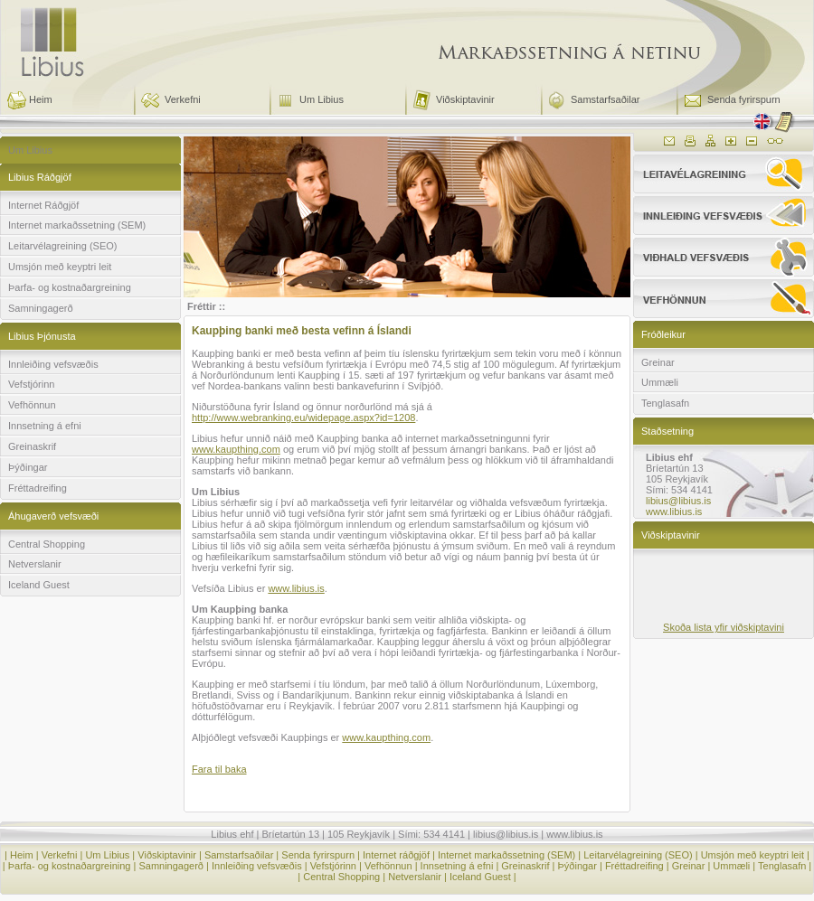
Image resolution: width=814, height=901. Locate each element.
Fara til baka (219, 769)
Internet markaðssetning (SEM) (77, 225)
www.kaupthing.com (236, 449)
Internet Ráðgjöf (43, 205)
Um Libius (321, 99)
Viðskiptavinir (465, 99)
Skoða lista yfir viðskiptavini (723, 627)
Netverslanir (35, 563)
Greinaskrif (32, 446)
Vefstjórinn (31, 384)
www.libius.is (296, 588)
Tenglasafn (665, 403)
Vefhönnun (32, 404)
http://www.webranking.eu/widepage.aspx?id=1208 (303, 417)
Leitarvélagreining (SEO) (62, 245)
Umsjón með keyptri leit (59, 266)
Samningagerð (40, 308)
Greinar (658, 362)
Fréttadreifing (37, 488)
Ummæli (659, 382)
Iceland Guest (39, 584)
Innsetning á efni (44, 425)
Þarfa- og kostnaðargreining (69, 287)
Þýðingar (27, 467)
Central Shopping (46, 544)
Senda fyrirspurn (744, 99)
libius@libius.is (678, 500)
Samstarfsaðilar (605, 99)
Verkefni (183, 99)
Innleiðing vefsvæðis (53, 364)
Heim (40, 99)
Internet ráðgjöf (396, 854)
